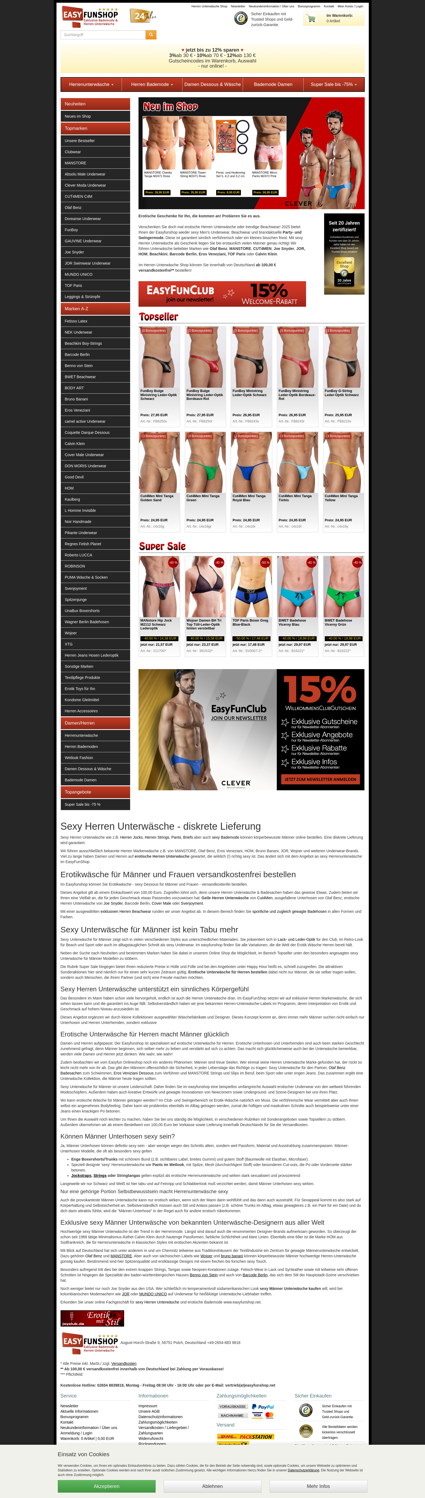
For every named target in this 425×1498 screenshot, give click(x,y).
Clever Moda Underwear (85, 185)
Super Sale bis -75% (334, 84)
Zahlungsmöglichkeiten (157, 1422)
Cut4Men (265, 898)
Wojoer (71, 633)
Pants (176, 837)
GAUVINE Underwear (83, 241)
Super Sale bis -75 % (83, 804)
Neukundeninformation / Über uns (271, 6)
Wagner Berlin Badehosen (87, 622)
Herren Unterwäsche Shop (209, 6)
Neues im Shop (78, 116)
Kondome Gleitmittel (82, 700)
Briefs (188, 837)
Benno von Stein (79, 365)
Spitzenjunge (76, 599)
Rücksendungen (152, 1444)
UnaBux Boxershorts (82, 611)
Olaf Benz (73, 207)
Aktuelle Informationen (79, 1411)
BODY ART (74, 388)
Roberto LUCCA (78, 555)
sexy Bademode (225, 837)
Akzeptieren (106, 1486)
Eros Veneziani (77, 410)
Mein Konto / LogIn (350, 6)
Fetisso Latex (76, 321)
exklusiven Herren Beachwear (125, 911)
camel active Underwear (85, 421)
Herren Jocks (131, 837)
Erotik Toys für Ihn (80, 689)
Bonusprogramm (309, 6)
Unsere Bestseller (80, 141)
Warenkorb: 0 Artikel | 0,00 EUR (87, 1438)
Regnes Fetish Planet (83, 544)
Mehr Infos (318, 1486)
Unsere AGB (149, 1411)
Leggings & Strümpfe (82, 296)
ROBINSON (75, 566)
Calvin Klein (75, 443)
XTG (69, 644)
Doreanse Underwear (83, 219)
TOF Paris (73, 285)
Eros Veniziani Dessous (134, 1073)
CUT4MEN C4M (78, 196)
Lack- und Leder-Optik (296, 939)
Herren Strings (157, 837)
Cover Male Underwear (84, 455)
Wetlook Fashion (79, 758)
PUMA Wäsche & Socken (86, 577)
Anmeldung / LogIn (77, 1433)
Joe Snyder (74, 252)
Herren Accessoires (81, 711)
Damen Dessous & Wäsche (212, 84)
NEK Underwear (78, 332)
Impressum (147, 1406)
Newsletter (238, 6)
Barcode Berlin (77, 354)
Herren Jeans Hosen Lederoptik (92, 655)
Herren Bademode (152, 84)
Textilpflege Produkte (82, 677)
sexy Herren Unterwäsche (157, 1302)
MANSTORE (75, 163)
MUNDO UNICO (79, 274)
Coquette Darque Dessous (87, 432)
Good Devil (74, 477)
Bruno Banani (76, 399)
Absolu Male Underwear (85, 174)
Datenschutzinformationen (160, 1417)
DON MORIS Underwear (85, 466)
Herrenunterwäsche (91, 84)
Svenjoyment (76, 588)
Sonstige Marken (79, 666)
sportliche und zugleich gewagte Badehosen (289, 911)
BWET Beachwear (80, 377)
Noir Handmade (78, 521)
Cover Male (161, 903)
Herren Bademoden (81, 746)
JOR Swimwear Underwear (88, 263)
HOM (69, 488)
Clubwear (73, 152)
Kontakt (329, 6)
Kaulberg (72, 499)
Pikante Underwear (81, 533)
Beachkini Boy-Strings (83, 343)
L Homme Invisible (80, 510)
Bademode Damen (273, 84)
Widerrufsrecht (150, 1438)
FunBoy (71, 230)
